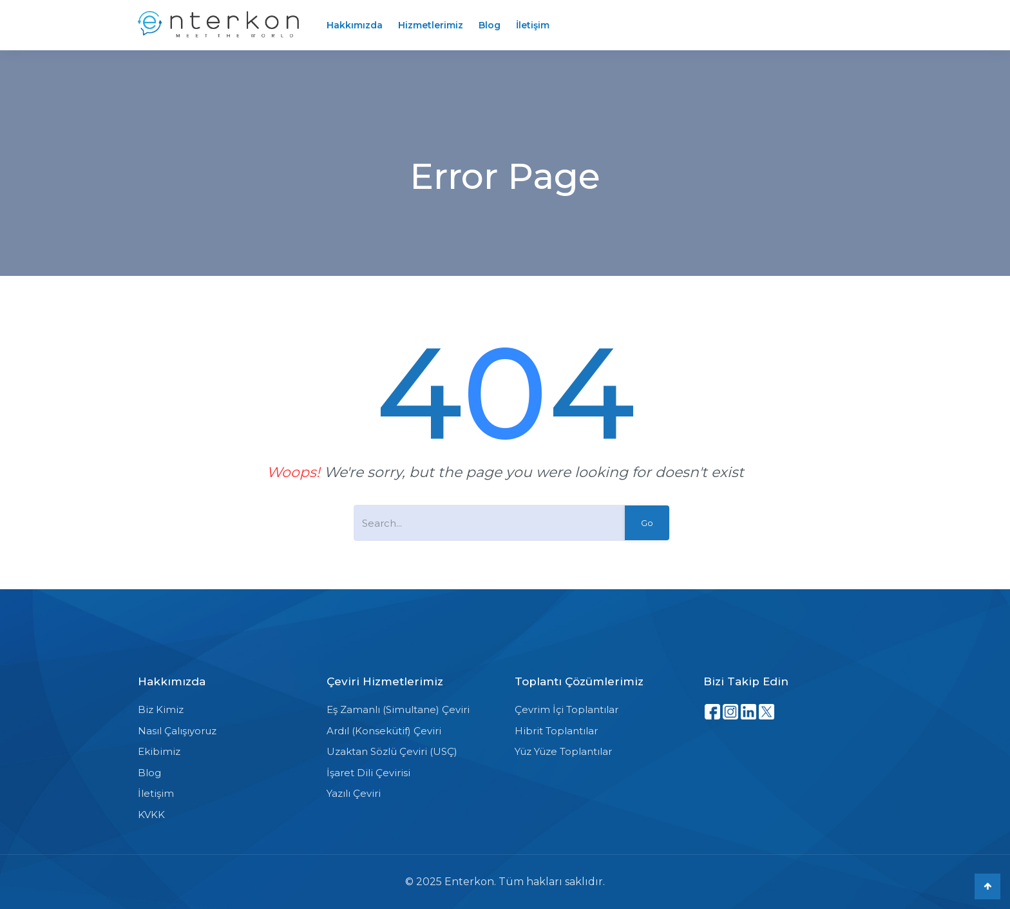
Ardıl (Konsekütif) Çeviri (384, 731)
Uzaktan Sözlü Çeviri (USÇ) (392, 751)
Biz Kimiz (161, 709)
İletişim (532, 25)
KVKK (151, 814)
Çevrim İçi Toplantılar (566, 709)
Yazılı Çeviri (354, 793)
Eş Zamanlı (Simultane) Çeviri (398, 709)
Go (647, 523)
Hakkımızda (355, 25)
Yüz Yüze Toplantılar (563, 751)
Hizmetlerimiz (430, 25)
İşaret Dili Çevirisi (368, 773)
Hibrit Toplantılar (556, 731)
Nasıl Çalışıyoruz (177, 731)
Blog (489, 25)
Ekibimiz (159, 751)
